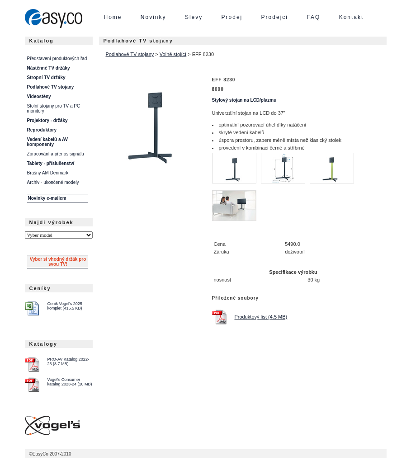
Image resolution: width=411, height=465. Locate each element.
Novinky (153, 17)
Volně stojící (173, 54)
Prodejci (274, 17)
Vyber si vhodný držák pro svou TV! (58, 262)
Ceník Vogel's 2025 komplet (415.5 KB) (64, 305)
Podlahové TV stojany (130, 54)
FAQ (313, 17)
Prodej (232, 17)
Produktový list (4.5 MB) (261, 316)
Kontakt (351, 17)
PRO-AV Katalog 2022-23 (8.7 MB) (68, 361)
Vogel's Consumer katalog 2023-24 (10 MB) (69, 381)
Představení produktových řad (57, 58)
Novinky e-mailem (47, 198)
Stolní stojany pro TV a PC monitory (53, 108)
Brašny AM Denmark (48, 172)
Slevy (194, 17)
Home (113, 17)
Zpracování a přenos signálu (55, 153)
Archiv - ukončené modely (53, 182)
